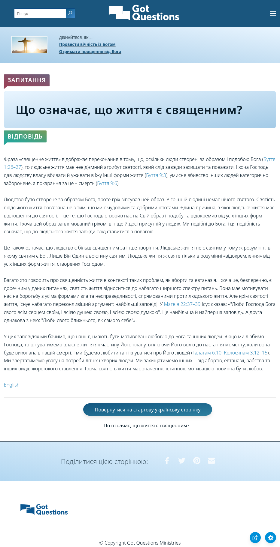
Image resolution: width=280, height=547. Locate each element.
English (12, 384)
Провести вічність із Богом (87, 44)
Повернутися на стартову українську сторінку (148, 409)
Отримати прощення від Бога (90, 51)
